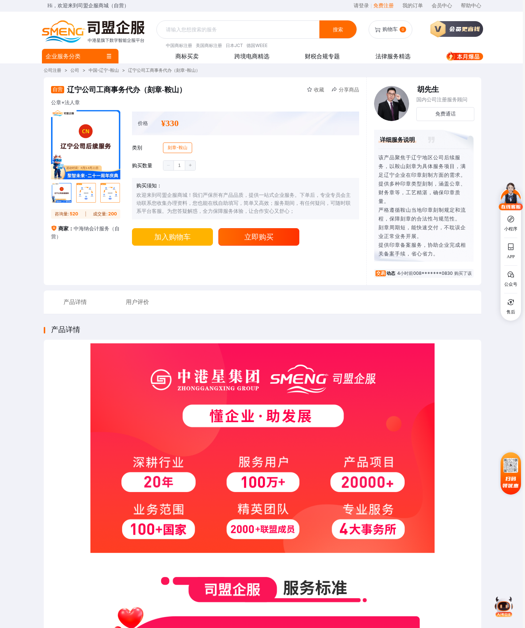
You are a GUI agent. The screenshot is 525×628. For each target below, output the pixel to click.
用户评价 (137, 302)
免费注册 (383, 5)
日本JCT (234, 45)
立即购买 (258, 237)
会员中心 (442, 5)
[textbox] (238, 29)
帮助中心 (471, 5)
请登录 (363, 5)
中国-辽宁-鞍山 (104, 70)
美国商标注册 (209, 45)
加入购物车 (172, 237)
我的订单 (412, 5)
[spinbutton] (179, 165)
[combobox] (238, 30)
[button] (168, 165)
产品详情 (75, 302)
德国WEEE (256, 45)
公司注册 (52, 70)
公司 (74, 70)
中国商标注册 (179, 45)
